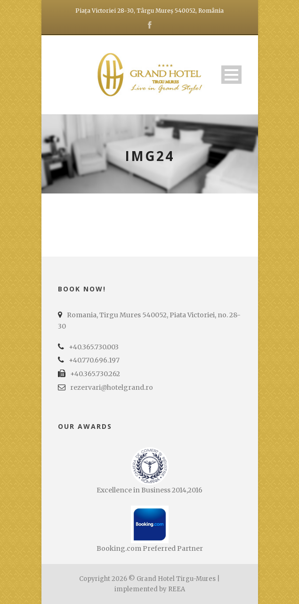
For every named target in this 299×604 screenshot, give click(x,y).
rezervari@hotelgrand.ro (111, 387)
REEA (176, 589)
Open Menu (231, 74)
